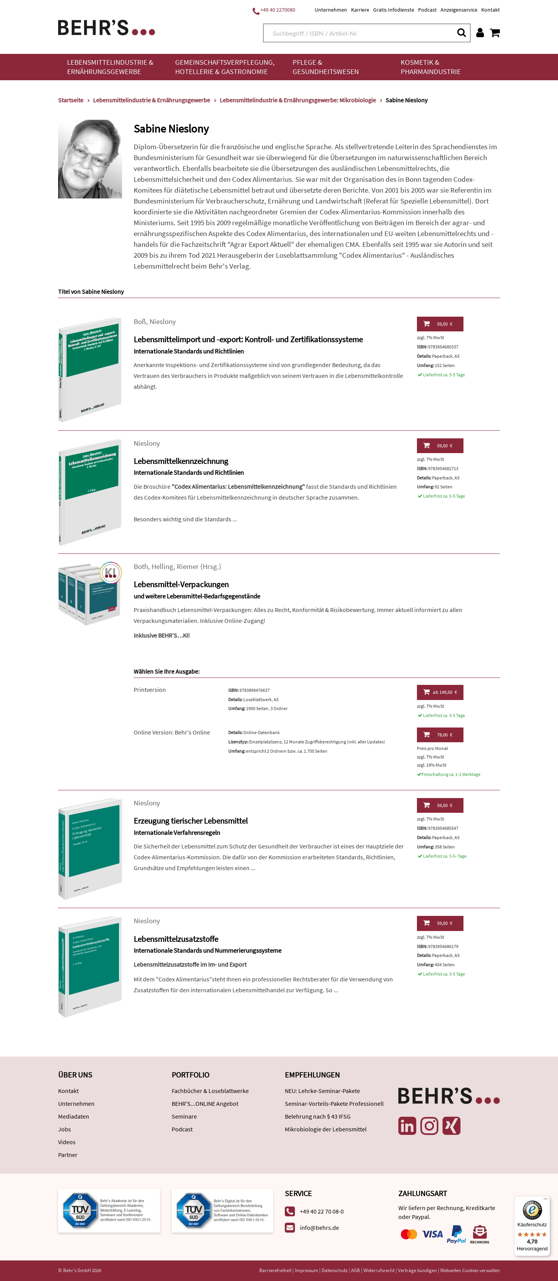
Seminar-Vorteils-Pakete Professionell (334, 1103)
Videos (67, 1142)
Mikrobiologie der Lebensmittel (326, 1129)
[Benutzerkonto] (480, 32)
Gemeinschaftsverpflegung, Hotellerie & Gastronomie (225, 67)
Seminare (184, 1116)
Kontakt (490, 9)
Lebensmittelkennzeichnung (181, 461)
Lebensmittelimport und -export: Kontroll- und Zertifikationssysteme (248, 339)
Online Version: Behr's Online (172, 732)
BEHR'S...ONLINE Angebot (205, 1103)
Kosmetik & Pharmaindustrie (431, 67)
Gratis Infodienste (393, 9)
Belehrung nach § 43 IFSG (318, 1116)
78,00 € (437, 734)
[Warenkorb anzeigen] (495, 32)
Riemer (188, 566)
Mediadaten (73, 1116)
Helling (162, 566)
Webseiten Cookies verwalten (470, 1270)
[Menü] (545, 1200)
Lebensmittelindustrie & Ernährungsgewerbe (110, 67)
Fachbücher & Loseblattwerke (210, 1091)
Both (141, 566)
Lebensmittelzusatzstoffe (176, 939)
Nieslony (163, 321)
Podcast (427, 9)
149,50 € (440, 691)
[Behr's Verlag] (106, 26)
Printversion (150, 689)
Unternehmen (331, 9)
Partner (68, 1155)
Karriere (360, 9)
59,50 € (437, 323)
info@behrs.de (319, 1227)
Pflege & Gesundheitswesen (326, 67)
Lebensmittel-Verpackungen (181, 584)
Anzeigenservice (459, 9)
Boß (140, 321)
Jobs (64, 1129)
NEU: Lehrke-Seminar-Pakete (322, 1091)
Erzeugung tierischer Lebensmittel (191, 820)
